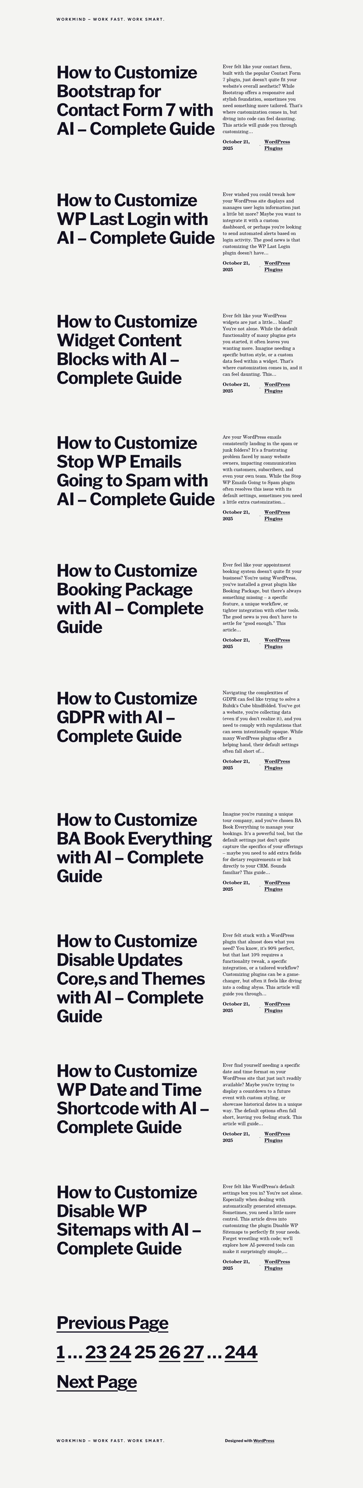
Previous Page (112, 1322)
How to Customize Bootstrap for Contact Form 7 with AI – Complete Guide (135, 100)
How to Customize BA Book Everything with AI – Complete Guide (134, 848)
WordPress (263, 1440)
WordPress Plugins (277, 144)
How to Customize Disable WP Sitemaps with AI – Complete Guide (128, 1220)
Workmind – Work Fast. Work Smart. (110, 19)
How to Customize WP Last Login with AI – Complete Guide (135, 219)
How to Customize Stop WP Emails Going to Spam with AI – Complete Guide (135, 471)
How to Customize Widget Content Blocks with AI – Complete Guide (126, 349)
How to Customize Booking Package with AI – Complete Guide (129, 598)
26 (169, 1352)
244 (241, 1352)
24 (120, 1352)
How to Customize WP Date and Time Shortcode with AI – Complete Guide (132, 1099)
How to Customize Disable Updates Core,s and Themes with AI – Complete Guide (130, 979)
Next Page (96, 1381)
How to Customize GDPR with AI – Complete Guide (126, 717)
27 (193, 1352)
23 (95, 1352)
